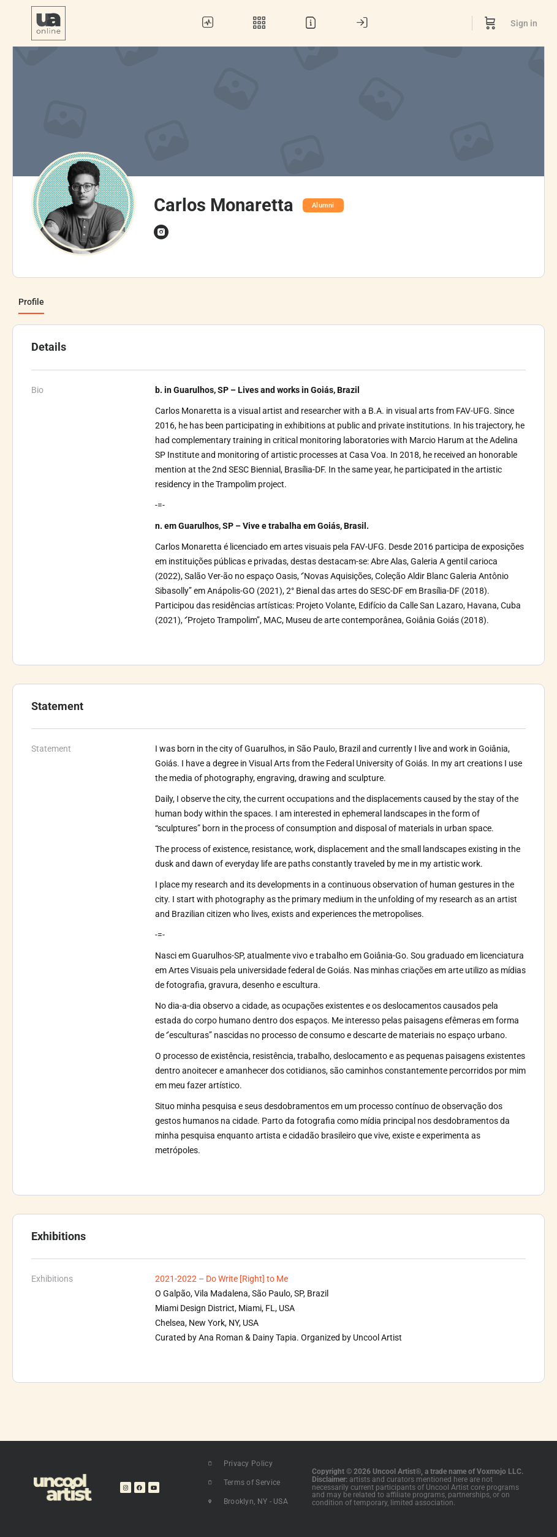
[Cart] (490, 23)
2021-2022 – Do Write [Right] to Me (221, 1279)
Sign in (523, 23)
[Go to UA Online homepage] (48, 22)
